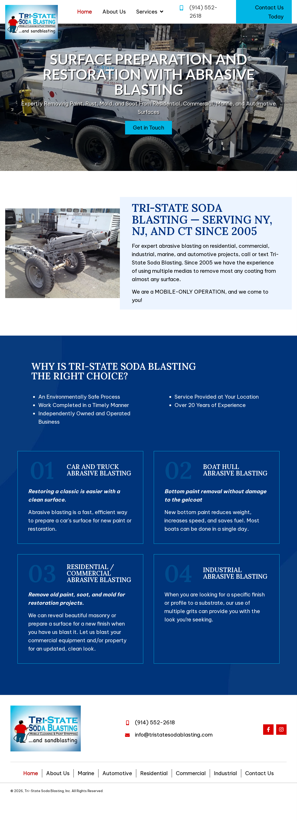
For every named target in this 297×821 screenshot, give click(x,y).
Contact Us (259, 773)
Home (30, 773)
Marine (86, 773)
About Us (58, 773)
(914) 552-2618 (155, 722)
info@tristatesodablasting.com (174, 734)
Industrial (225, 773)
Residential (154, 773)
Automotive (117, 773)
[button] (264, 11)
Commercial (191, 773)
